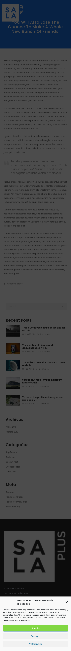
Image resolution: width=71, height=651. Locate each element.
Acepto (35, 628)
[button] (66, 602)
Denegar (35, 636)
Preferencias (35, 644)
